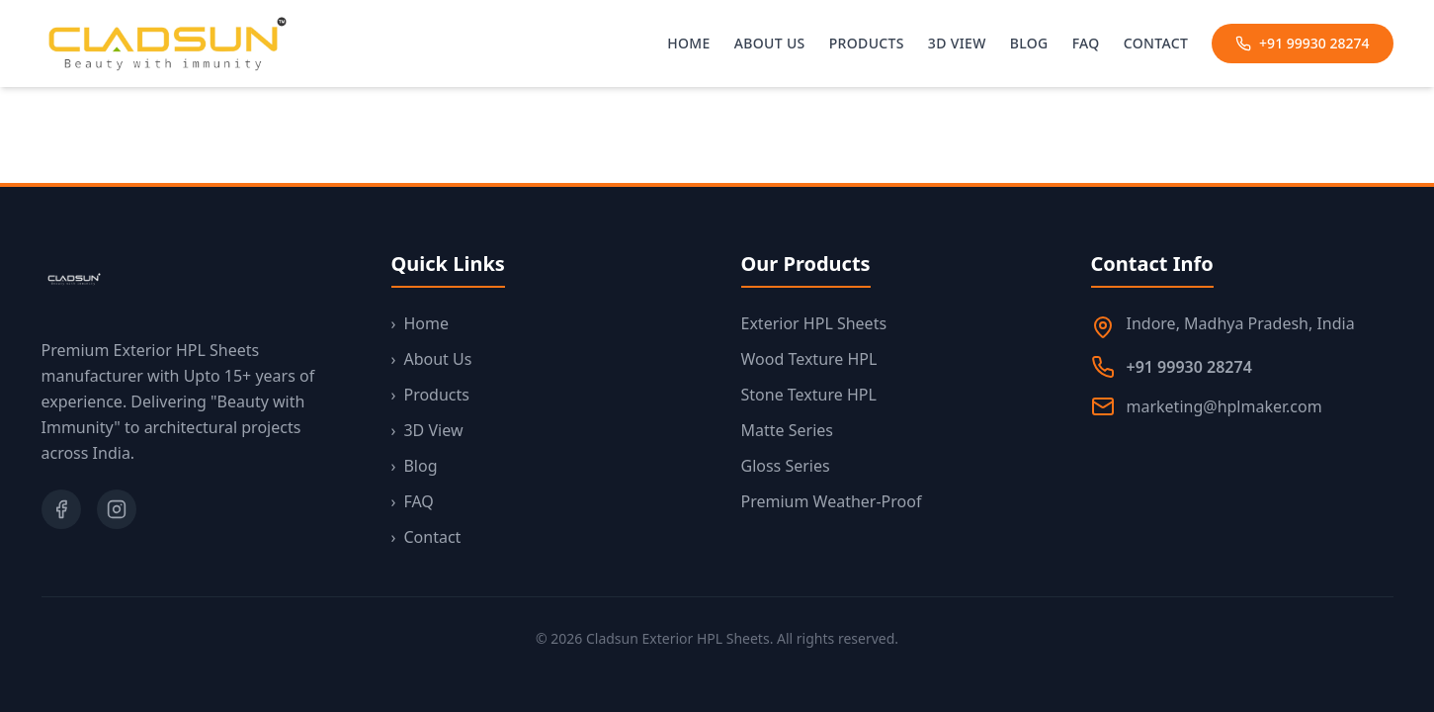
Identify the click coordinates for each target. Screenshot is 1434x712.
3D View (957, 43)
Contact (1156, 43)
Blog (1029, 43)
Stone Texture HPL (809, 394)
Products (866, 43)
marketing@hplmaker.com (1224, 406)
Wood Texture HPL (809, 359)
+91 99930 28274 (1302, 43)
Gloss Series (785, 466)
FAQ (1086, 43)
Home (689, 43)
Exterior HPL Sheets (814, 323)
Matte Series (787, 430)
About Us (769, 43)
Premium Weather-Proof (831, 501)
